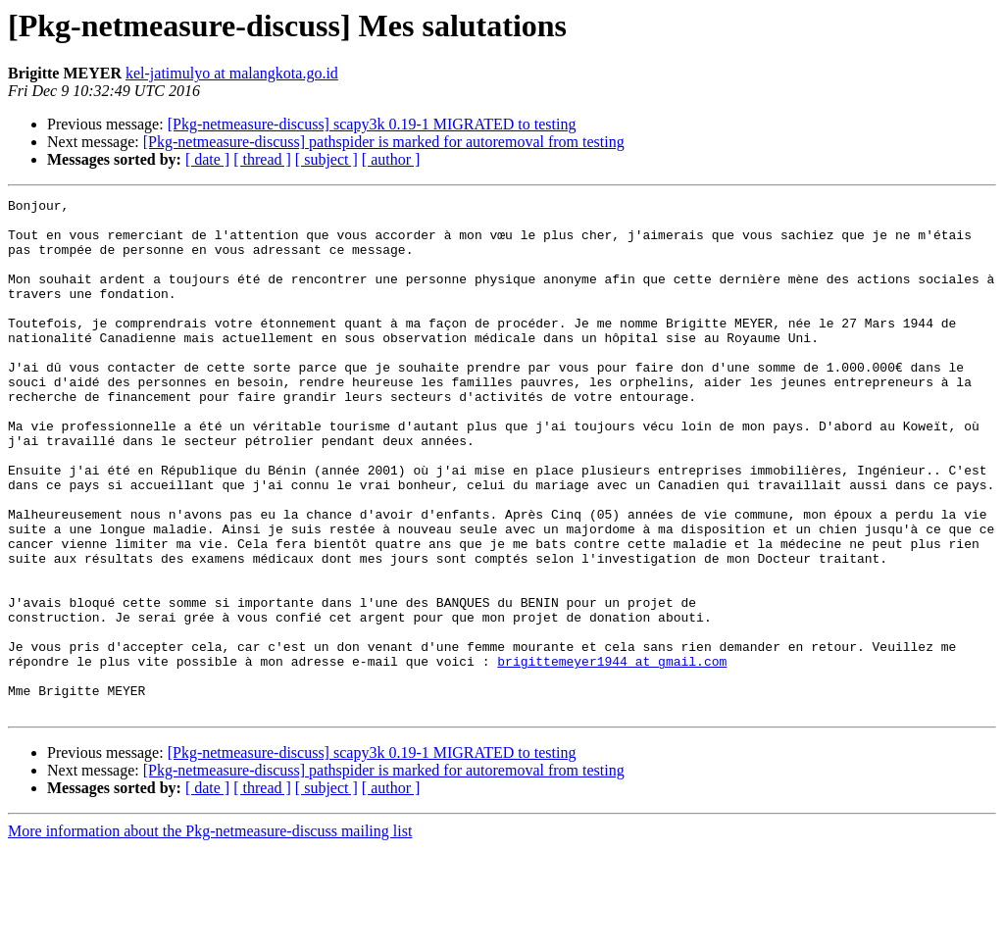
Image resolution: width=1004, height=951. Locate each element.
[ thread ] (262, 159)
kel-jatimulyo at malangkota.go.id (232, 73)
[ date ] (207, 159)
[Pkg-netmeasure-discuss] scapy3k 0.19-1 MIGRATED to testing (372, 124)
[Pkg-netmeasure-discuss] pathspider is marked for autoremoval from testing (384, 141)
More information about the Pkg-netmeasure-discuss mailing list (210, 934)
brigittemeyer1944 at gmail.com (612, 755)
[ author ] (391, 159)
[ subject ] (326, 159)
